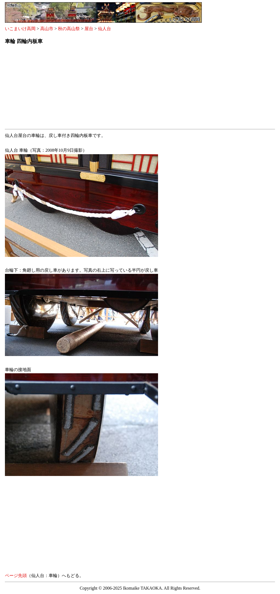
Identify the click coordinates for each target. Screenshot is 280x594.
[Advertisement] (140, 88)
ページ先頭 (16, 575)
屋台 (88, 28)
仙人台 (104, 28)
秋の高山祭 (69, 28)
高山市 (46, 28)
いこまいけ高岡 (20, 28)
